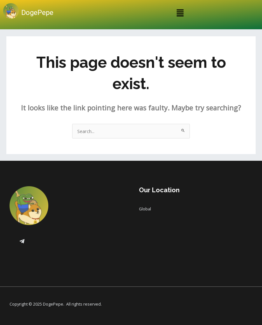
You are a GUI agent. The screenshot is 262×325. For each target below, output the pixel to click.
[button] (180, 13)
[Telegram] (22, 241)
